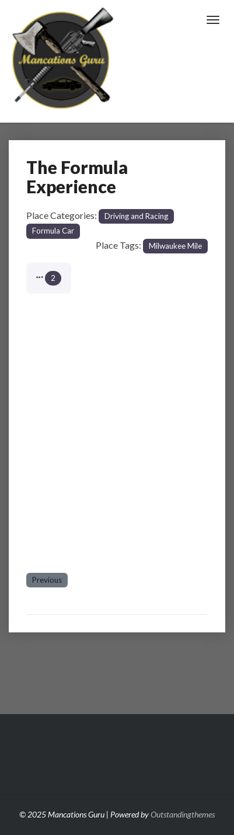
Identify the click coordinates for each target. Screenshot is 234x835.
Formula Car (53, 230)
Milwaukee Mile (175, 246)
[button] (48, 278)
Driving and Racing (136, 216)
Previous (47, 579)
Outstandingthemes (183, 814)
